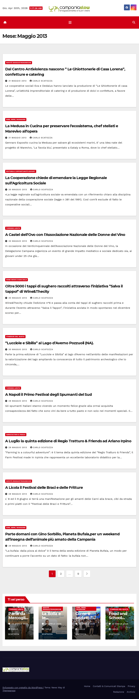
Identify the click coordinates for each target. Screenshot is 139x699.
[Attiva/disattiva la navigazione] (70, 22)
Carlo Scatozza (41, 81)
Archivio (131, 692)
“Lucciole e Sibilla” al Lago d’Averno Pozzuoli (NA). (49, 343)
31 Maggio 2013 (18, 81)
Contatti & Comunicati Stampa (109, 686)
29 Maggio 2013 (18, 401)
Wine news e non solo (16, 280)
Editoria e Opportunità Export (20, 171)
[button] (133, 22)
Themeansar (9, 690)
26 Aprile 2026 (86, 624)
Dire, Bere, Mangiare (15, 119)
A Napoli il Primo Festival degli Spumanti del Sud (48, 394)
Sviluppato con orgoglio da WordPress (23, 687)
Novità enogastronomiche (18, 63)
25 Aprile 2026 (120, 624)
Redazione (118, 692)
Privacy (131, 686)
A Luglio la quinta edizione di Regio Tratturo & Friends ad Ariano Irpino (68, 441)
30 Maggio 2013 (18, 189)
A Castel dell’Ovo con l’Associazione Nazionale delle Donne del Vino (65, 234)
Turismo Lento (13, 228)
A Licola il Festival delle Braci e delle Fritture (44, 487)
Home (87, 686)
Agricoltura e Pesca (15, 434)
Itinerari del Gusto (15, 336)
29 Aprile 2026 (20, 624)
